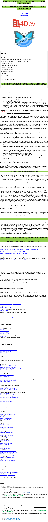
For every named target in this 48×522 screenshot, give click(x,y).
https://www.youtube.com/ (6, 419)
